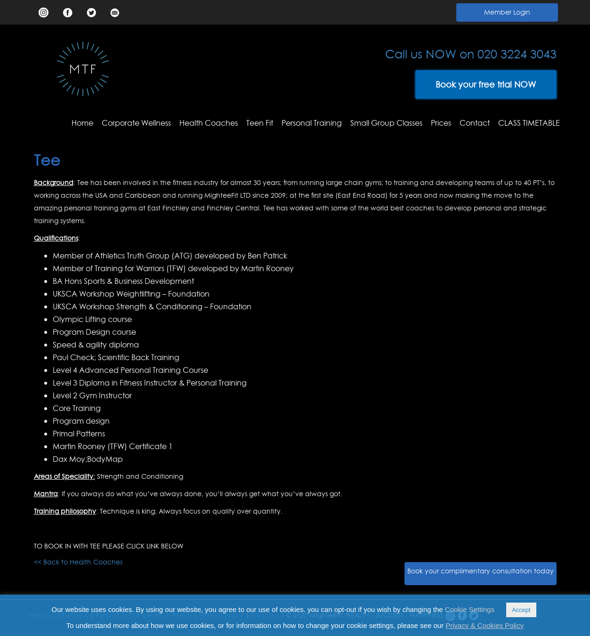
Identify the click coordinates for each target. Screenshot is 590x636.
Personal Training (312, 123)
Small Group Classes (386, 123)
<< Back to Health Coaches (78, 562)
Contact (475, 123)
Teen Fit (259, 123)
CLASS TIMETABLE (529, 123)
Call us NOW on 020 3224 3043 (471, 54)
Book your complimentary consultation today (480, 571)
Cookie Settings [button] (469, 609)
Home (82, 123)
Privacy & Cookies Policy (484, 625)
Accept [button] (521, 609)
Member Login (507, 12)
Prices (441, 123)
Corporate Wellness (136, 123)
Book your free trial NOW (486, 84)
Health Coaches (208, 123)
